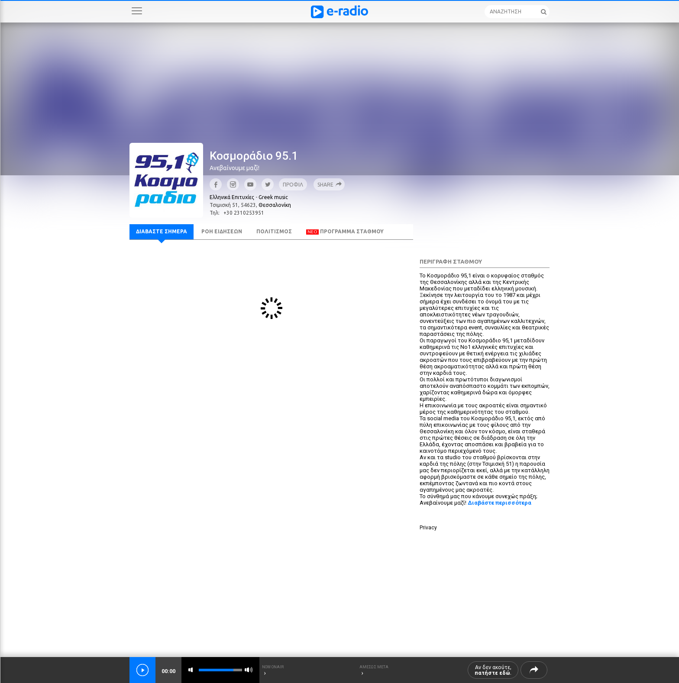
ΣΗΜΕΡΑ (161, 231)
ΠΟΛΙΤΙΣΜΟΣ (274, 231)
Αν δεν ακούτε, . (493, 670)
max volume (248, 670)
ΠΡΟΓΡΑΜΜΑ (345, 232)
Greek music (273, 197)
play (142, 670)
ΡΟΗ (221, 231)
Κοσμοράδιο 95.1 (254, 155)
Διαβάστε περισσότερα (499, 502)
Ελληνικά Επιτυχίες (232, 197)
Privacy (428, 528)
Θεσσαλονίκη (275, 205)
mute (192, 670)
